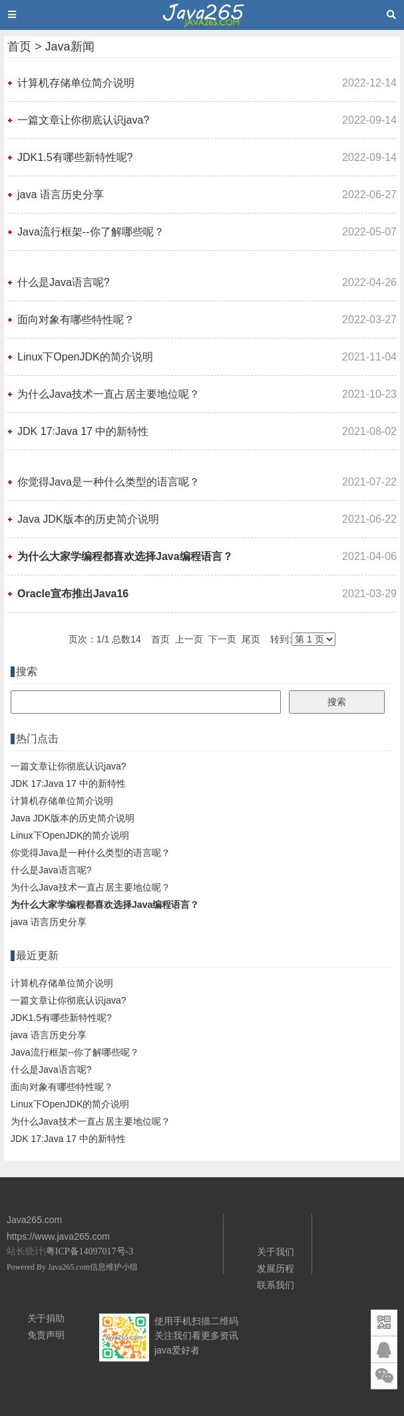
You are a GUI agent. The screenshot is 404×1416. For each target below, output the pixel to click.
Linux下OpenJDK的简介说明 (85, 356)
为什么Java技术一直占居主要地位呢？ (108, 394)
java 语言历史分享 (60, 194)
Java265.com (69, 1267)
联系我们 (275, 1285)
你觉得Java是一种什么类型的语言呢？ (108, 482)
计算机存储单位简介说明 (75, 82)
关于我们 (275, 1251)
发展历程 (275, 1268)
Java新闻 (70, 46)
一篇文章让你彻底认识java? (83, 120)
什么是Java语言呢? (63, 282)
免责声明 (46, 1335)
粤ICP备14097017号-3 (89, 1251)
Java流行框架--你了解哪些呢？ (90, 231)
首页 (19, 46)
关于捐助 (46, 1318)
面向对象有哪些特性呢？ (75, 319)
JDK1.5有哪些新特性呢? (74, 157)
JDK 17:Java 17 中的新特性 (82, 431)
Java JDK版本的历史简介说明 (87, 519)
